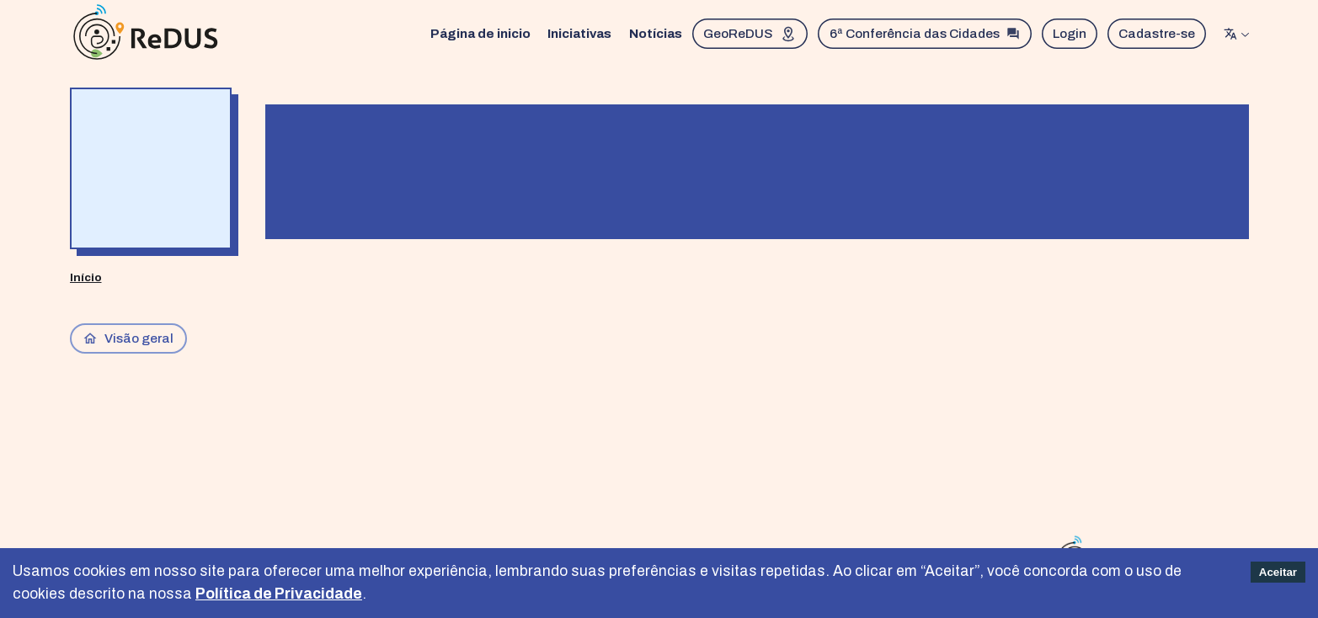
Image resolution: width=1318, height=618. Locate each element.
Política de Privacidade (278, 594)
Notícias (655, 33)
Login (1069, 33)
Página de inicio (480, 33)
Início (86, 277)
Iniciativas (579, 33)
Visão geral (128, 338)
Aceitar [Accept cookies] (1278, 572)
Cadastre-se (1156, 33)
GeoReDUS (750, 33)
